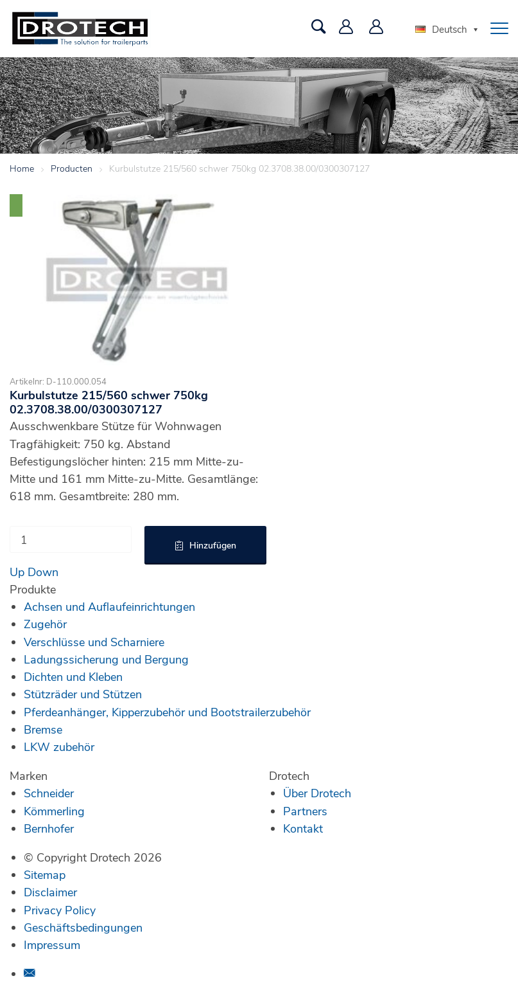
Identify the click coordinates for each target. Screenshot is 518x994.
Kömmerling (54, 810)
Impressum (52, 944)
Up (17, 571)
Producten (71, 168)
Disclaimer (50, 891)
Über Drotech (317, 792)
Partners (305, 810)
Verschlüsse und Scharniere (94, 641)
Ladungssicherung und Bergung (106, 659)
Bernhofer (49, 828)
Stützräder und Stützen (83, 693)
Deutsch (441, 29)
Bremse (43, 729)
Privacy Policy (60, 909)
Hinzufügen (212, 545)
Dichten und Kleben (73, 676)
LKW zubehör (59, 746)
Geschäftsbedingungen (83, 927)
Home (22, 168)
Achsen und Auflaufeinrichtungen (109, 606)
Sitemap (44, 874)
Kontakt (303, 828)
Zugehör (45, 623)
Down (43, 571)
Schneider (49, 792)
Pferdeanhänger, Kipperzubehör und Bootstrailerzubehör (167, 711)
